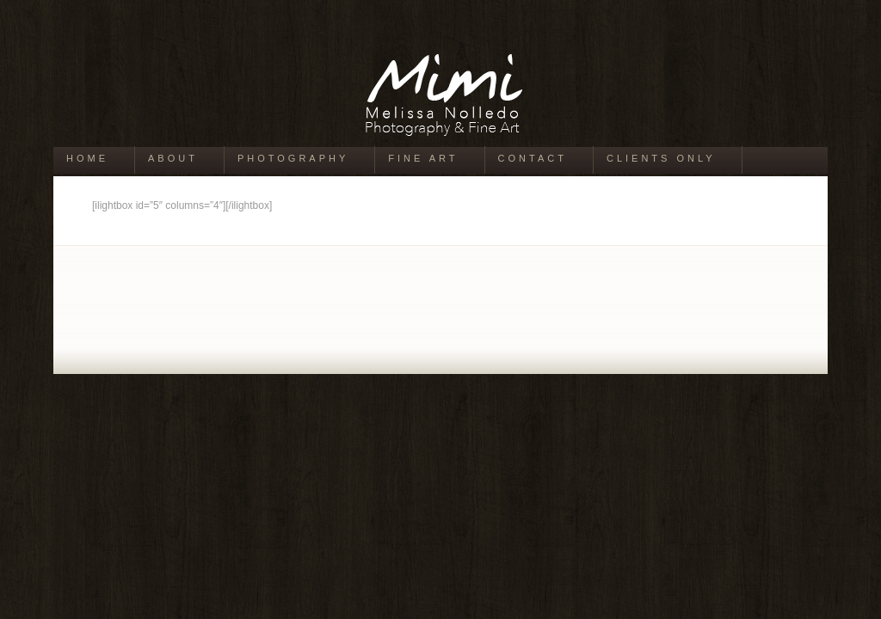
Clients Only (661, 158)
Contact (532, 158)
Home (87, 158)
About (173, 158)
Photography (292, 158)
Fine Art (423, 158)
